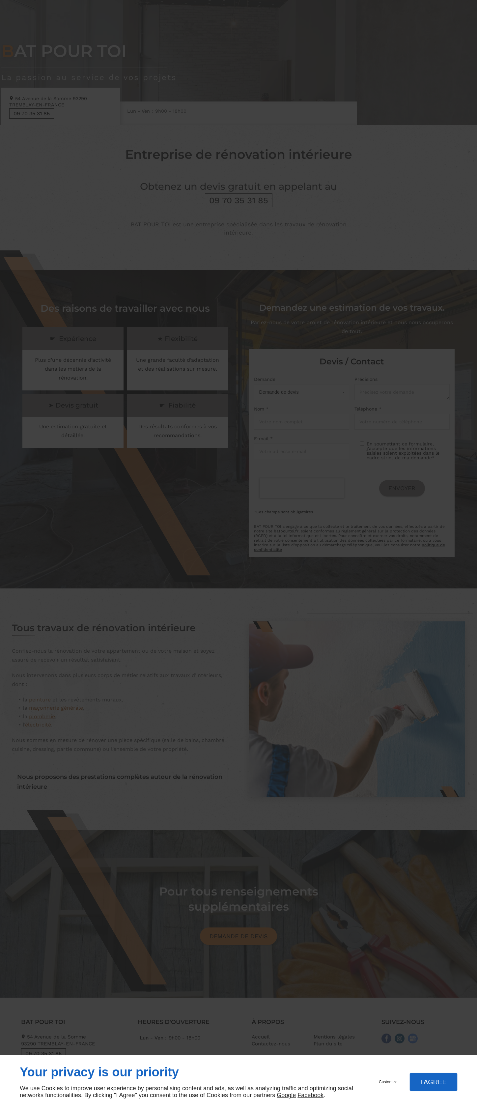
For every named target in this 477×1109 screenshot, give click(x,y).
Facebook (310, 1095)
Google (286, 1095)
